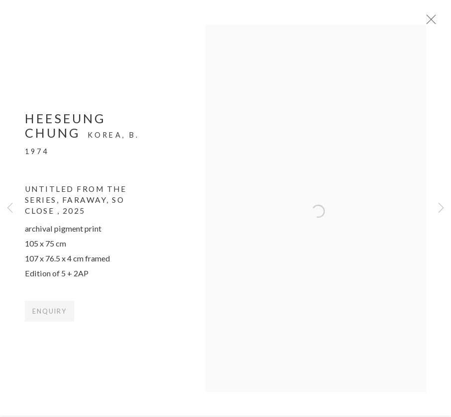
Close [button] (437, 22)
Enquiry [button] (49, 316)
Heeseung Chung (65, 130)
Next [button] (441, 208)
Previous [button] (10, 208)
